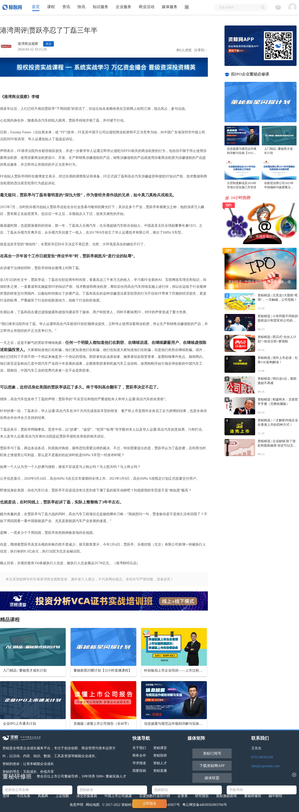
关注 (48, 44)
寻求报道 (139, 763)
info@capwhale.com (265, 766)
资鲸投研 (160, 755)
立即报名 (149, 803)
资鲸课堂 (160, 748)
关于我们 (139, 748)
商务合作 (139, 755)
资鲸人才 (160, 763)
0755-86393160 (262, 757)
